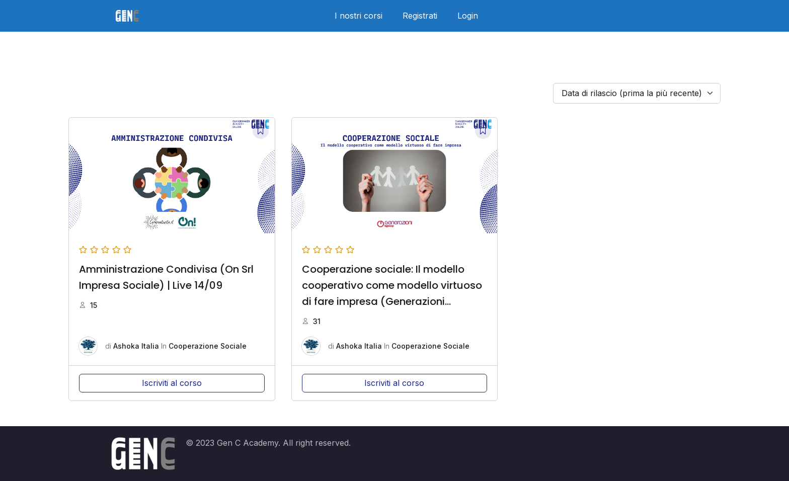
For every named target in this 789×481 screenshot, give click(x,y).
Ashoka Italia (136, 346)
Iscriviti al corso (172, 383)
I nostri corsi (358, 16)
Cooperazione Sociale (208, 346)
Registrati (420, 16)
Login (467, 16)
